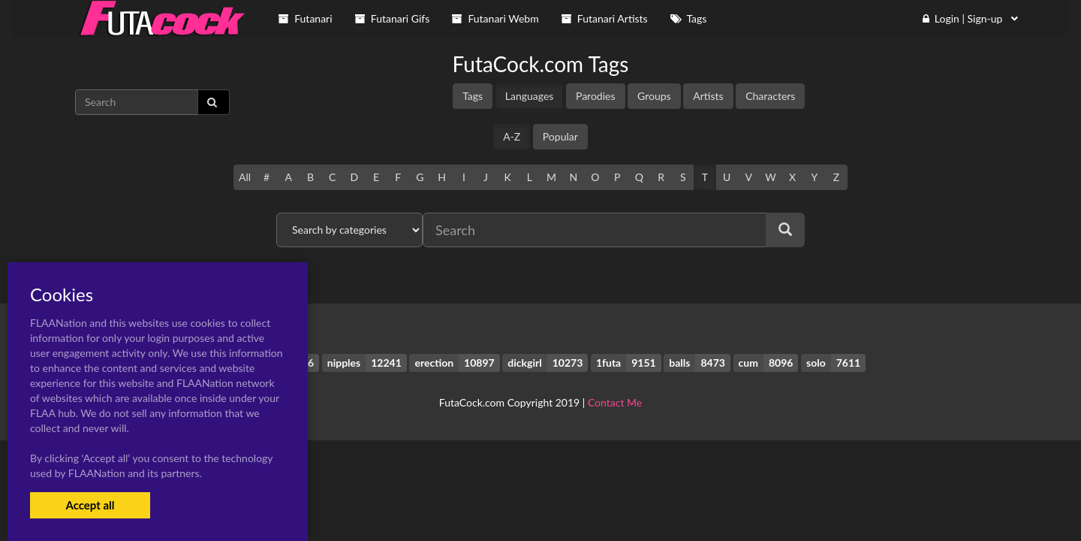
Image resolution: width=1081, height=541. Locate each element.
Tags (472, 95)
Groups (654, 95)
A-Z (511, 136)
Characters (770, 95)
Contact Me (615, 402)
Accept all (89, 505)
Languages (529, 95)
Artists (708, 95)
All (245, 177)
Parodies (596, 95)
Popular (560, 136)
